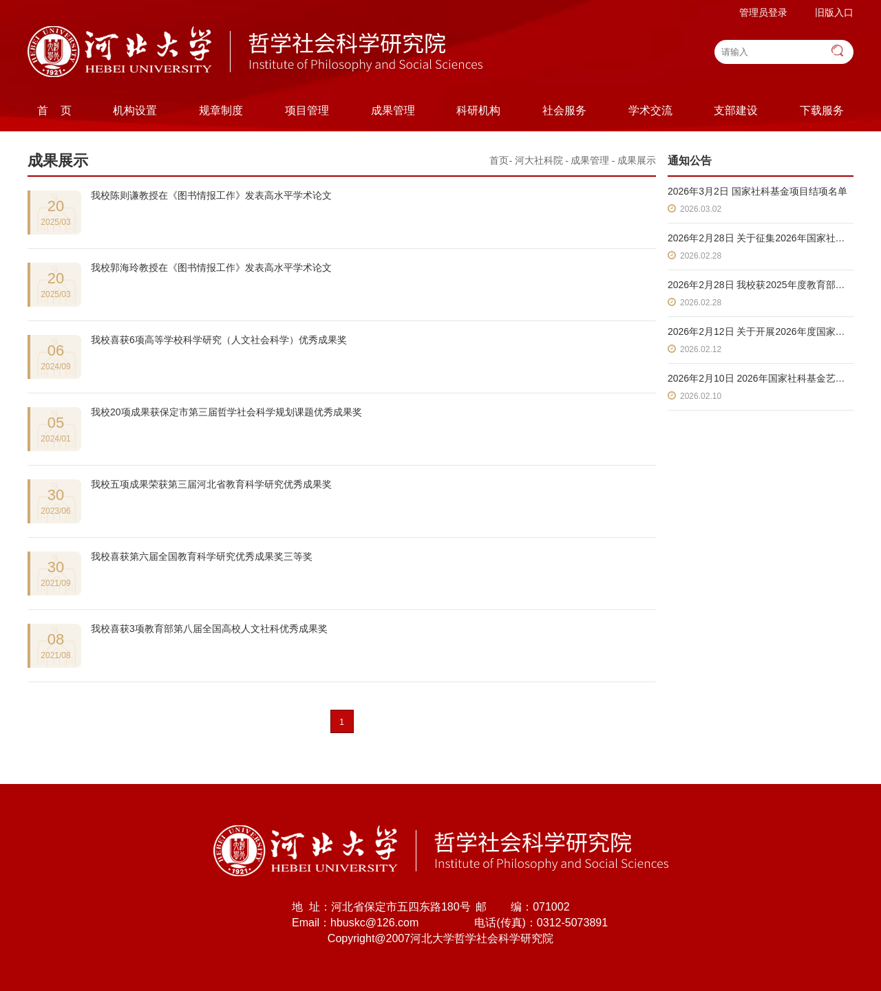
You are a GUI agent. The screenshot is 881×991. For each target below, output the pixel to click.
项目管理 (307, 110)
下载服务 (822, 110)
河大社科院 (539, 160)
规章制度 (221, 110)
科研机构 (478, 110)
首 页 (54, 110)
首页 (499, 160)
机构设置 (135, 110)
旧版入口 (834, 12)
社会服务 (564, 110)
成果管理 (393, 110)
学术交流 (650, 110)
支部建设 (736, 110)
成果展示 (636, 160)
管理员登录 (763, 12)
